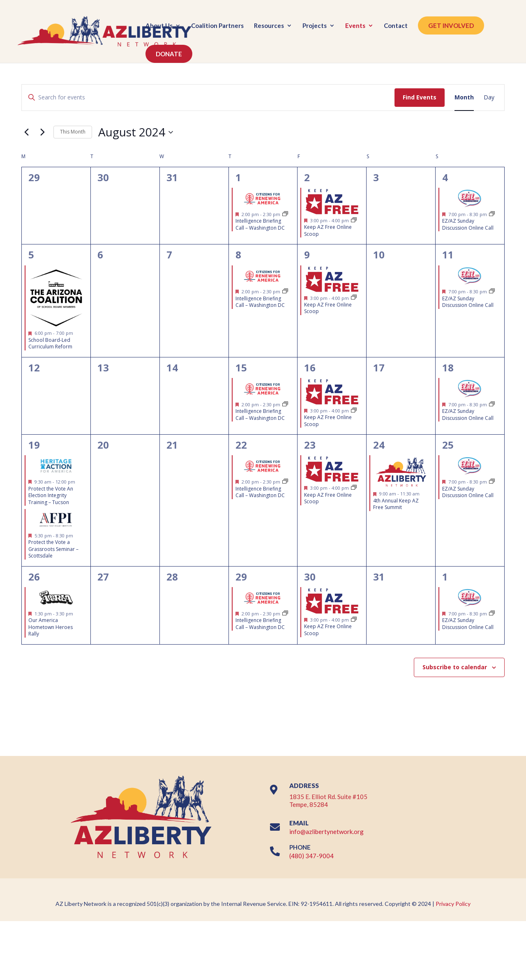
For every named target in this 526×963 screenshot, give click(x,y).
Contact (396, 26)
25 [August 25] (448, 445)
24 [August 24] (379, 445)
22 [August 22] (241, 445)
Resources (269, 26)
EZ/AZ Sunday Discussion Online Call (468, 224)
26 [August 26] (34, 576)
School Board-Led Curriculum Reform (50, 343)
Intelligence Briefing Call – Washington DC (260, 224)
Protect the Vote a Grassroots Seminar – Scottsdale (53, 549)
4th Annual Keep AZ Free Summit (396, 504)
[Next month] (42, 132)
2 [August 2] (307, 177)
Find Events (419, 97)
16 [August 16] (310, 367)
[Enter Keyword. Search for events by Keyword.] (208, 98)
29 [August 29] (241, 576)
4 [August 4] (445, 177)
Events (355, 26)
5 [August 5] (31, 254)
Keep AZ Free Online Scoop (328, 230)
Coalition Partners (217, 26)
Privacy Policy (453, 903)
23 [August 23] (310, 445)
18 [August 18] (448, 367)
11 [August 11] (448, 254)
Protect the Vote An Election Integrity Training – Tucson (50, 495)
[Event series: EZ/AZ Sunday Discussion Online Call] (492, 214)
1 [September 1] (445, 576)
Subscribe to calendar (454, 667)
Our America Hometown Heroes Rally (50, 627)
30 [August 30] (310, 576)
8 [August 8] (238, 254)
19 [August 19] (34, 445)
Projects (314, 26)
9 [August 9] (307, 254)
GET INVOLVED (451, 25)
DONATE (169, 54)
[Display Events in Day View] (489, 98)
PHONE (300, 847)
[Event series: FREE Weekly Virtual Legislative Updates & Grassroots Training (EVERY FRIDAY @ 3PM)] (354, 220)
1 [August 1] (238, 177)
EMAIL (299, 823)
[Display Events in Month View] (464, 98)
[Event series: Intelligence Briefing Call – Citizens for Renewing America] (285, 214)
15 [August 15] (241, 367)
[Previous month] (26, 132)
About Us (159, 26)
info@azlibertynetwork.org (326, 831)
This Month (72, 131)
